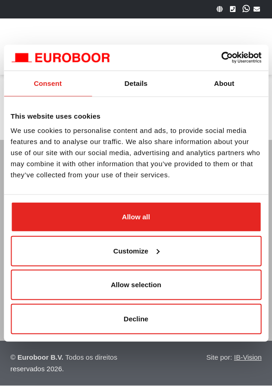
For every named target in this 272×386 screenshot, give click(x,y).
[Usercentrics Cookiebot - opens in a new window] (221, 58)
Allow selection (136, 285)
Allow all (136, 217)
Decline (136, 318)
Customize (136, 250)
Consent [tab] (48, 83)
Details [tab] (136, 83)
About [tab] (224, 83)
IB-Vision (248, 357)
